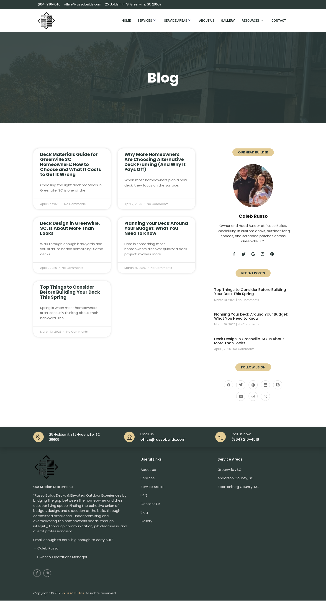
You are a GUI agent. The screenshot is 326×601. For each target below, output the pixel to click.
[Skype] (277, 385)
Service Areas (177, 20)
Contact (279, 20)
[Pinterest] (253, 385)
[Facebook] (228, 385)
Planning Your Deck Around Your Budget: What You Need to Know (156, 228)
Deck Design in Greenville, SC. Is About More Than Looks (70, 228)
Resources (252, 20)
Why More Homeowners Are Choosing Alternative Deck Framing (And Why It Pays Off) (155, 162)
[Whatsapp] (265, 396)
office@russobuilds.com (162, 440)
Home (126, 20)
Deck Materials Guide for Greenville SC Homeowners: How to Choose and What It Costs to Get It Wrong (70, 164)
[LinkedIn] (265, 385)
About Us (206, 20)
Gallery (228, 20)
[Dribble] (253, 396)
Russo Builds (74, 593)
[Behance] (240, 396)
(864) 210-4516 (245, 440)
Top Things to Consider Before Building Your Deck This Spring (70, 292)
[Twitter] (240, 385)
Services (147, 20)
